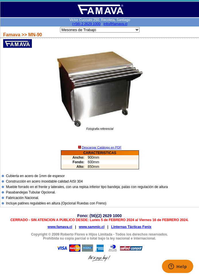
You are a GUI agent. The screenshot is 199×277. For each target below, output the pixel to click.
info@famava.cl (115, 24)
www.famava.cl (60, 227)
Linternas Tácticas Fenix (131, 227)
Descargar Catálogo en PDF (101, 147)
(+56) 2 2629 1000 (86, 24)
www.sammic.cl (92, 227)
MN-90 (35, 34)
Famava (12, 34)
